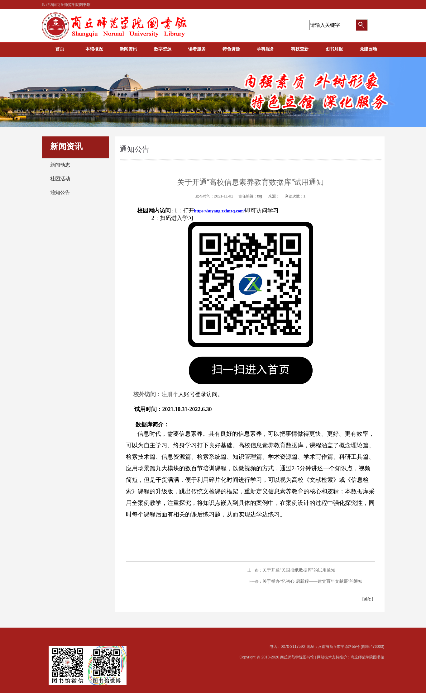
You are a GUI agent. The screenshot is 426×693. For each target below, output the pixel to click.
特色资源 (231, 48)
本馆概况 (94, 48)
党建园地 (368, 48)
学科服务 (265, 48)
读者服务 (197, 48)
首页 (59, 48)
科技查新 (300, 48)
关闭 (367, 599)
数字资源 (162, 48)
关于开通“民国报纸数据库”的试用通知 (298, 569)
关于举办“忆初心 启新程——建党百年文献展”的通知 (312, 581)
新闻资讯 (128, 48)
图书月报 (334, 48)
